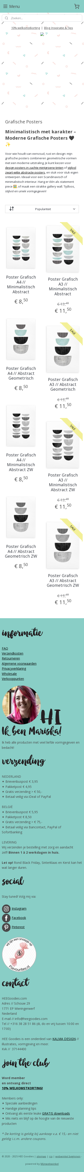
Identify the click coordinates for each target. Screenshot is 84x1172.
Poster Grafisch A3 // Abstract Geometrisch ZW (63, 580)
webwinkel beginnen (67, 1156)
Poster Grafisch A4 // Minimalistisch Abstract (21, 284)
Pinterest (18, 927)
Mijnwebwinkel (50, 1163)
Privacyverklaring (14, 668)
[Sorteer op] (42, 209)
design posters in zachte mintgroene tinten (34, 168)
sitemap (41, 1156)
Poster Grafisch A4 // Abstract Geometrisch (21, 373)
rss (50, 1156)
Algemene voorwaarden (19, 663)
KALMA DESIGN (64, 1039)
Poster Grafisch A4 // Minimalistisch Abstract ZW (21, 462)
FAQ (5, 648)
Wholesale (9, 674)
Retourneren (11, 658)
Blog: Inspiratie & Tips (58, 28)
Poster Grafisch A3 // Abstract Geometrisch (63, 384)
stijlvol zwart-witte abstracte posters (40, 170)
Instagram (19, 908)
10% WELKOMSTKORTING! (22, 1088)
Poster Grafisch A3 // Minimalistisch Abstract (63, 286)
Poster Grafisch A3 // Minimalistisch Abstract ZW (63, 482)
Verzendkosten (12, 653)
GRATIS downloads (56, 1113)
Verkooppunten (13, 678)
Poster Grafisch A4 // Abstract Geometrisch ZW (21, 551)
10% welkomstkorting (25, 28)
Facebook (19, 918)
